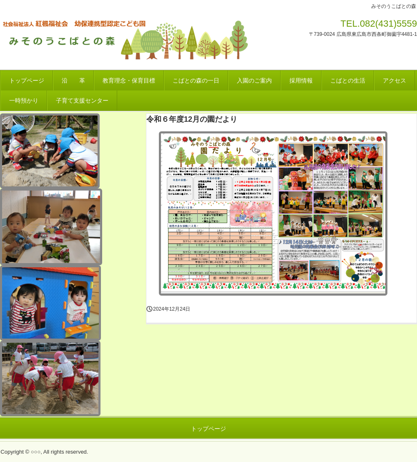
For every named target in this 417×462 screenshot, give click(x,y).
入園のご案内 (254, 80)
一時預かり (23, 100)
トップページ (26, 80)
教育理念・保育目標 (129, 80)
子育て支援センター (82, 100)
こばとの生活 (347, 80)
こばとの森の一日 (196, 80)
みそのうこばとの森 (127, 39)
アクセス (394, 80)
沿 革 (73, 80)
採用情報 (301, 80)
